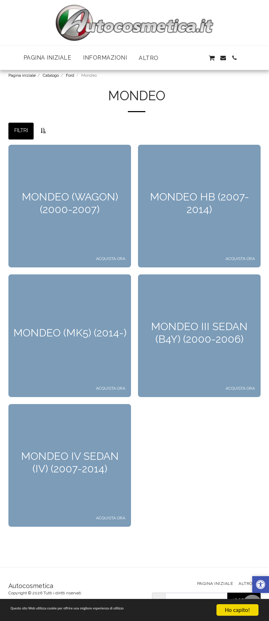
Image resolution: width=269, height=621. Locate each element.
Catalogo (51, 75)
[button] (189, 58)
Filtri (21, 130)
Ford (70, 75)
